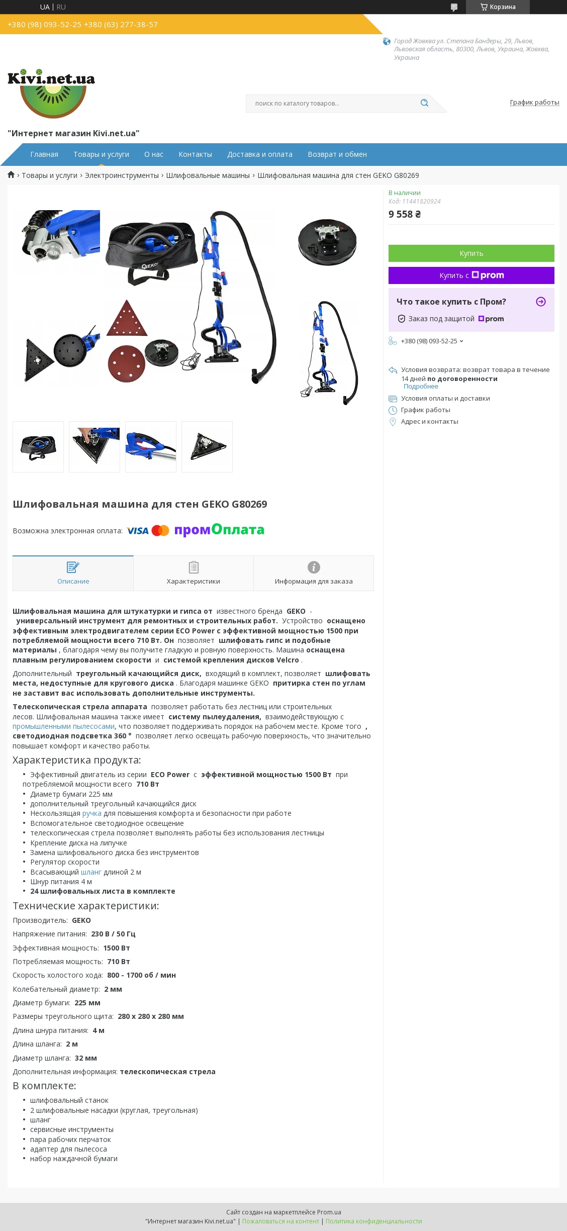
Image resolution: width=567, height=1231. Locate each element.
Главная (44, 154)
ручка (92, 813)
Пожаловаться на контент (280, 1221)
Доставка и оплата (260, 154)
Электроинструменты (122, 175)
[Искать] (424, 103)
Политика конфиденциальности (374, 1221)
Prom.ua (329, 1212)
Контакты (195, 154)
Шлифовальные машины (208, 175)
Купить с (471, 275)
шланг (91, 872)
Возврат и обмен (337, 154)
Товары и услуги (101, 154)
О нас (153, 154)
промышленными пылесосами (64, 726)
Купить (471, 253)
